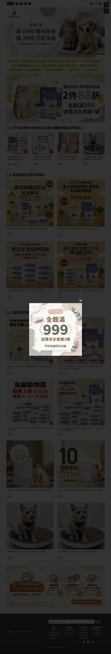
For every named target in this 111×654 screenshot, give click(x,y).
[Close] (80, 300)
